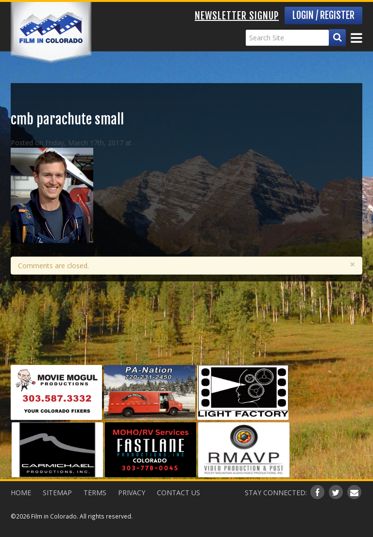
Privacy (131, 492)
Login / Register (323, 15)
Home (21, 492)
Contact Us (178, 492)
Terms (95, 492)
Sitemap (57, 492)
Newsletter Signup (237, 16)
